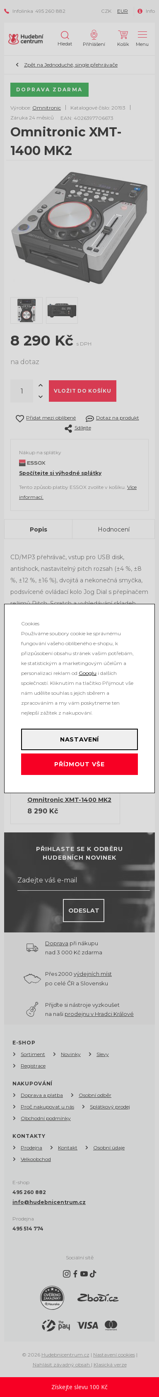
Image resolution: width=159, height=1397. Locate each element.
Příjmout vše (79, 764)
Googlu (87, 673)
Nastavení (79, 739)
